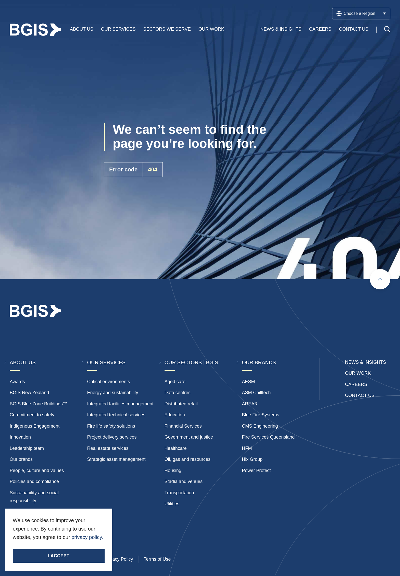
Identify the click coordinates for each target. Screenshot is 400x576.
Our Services (118, 30)
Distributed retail (181, 403)
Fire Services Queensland (268, 437)
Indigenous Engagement (34, 426)
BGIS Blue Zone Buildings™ (38, 403)
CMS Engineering (260, 426)
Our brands (21, 459)
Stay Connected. (34, 546)
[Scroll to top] (380, 279)
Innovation (20, 437)
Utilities (172, 503)
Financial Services (183, 426)
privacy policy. (87, 537)
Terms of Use (157, 559)
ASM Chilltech (256, 392)
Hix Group (252, 459)
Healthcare (176, 448)
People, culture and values (37, 470)
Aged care (175, 381)
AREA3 (249, 403)
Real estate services (107, 448)
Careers (320, 30)
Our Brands (259, 362)
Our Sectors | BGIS (191, 362)
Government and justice (189, 437)
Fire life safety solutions (111, 426)
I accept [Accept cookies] (58, 555)
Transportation (179, 492)
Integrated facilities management (120, 403)
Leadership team (27, 448)
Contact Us (353, 30)
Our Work (211, 30)
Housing (173, 470)
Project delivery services (111, 437)
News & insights (365, 362)
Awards (17, 381)
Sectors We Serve (167, 30)
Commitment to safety (32, 414)
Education (175, 414)
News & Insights (281, 30)
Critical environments (108, 381)
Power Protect (256, 470)
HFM (247, 448)
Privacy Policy (118, 559)
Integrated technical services (116, 414)
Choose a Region (361, 13)
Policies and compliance (34, 481)
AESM (248, 381)
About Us (81, 30)
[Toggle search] (387, 31)
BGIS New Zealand (29, 392)
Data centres (178, 392)
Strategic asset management (116, 459)
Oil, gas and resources (187, 459)
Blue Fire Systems (260, 414)
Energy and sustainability (112, 392)
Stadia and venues (184, 481)
